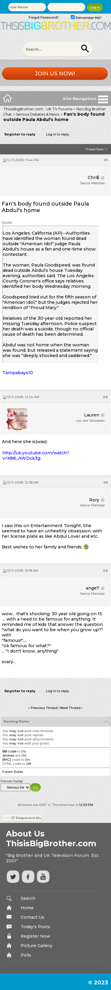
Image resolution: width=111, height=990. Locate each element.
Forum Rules (12, 772)
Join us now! (55, 73)
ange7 (92, 588)
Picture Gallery (36, 945)
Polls (26, 955)
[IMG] (6, 760)
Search (28, 898)
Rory (94, 500)
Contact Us (32, 917)
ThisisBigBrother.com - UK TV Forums (37, 109)
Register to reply (19, 134)
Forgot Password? (44, 17)
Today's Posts (35, 926)
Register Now (35, 936)
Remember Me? (86, 18)
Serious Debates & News (37, 114)
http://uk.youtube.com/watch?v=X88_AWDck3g (35, 455)
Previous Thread (44, 708)
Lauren (91, 415)
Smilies (8, 755)
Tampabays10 (17, 372)
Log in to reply (57, 134)
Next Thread (70, 708)
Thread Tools (94, 149)
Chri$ (93, 177)
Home (27, 907)
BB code (9, 751)
